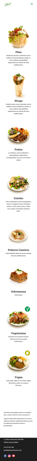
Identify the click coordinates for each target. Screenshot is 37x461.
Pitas (18, 52)
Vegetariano (18, 333)
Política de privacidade (11, 442)
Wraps (18, 100)
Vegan (18, 377)
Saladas (18, 198)
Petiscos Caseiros (18, 250)
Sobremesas (18, 291)
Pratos (18, 149)
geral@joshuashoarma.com (13, 450)
